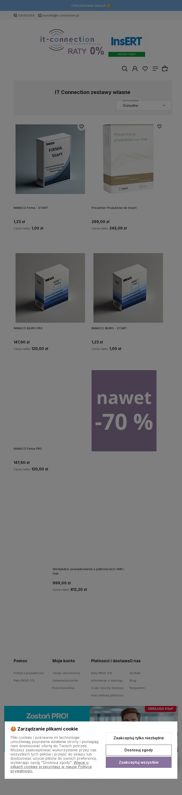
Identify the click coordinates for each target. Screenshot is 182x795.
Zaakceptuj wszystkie (139, 762)
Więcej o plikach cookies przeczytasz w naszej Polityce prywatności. (51, 766)
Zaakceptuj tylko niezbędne (138, 738)
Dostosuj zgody (139, 750)
